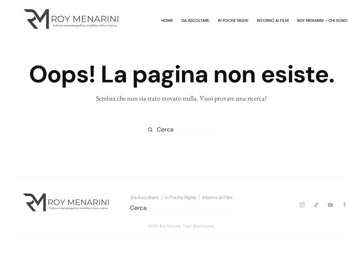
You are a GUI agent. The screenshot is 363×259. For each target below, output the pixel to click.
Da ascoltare (195, 20)
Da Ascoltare (145, 197)
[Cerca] (181, 129)
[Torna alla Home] (72, 21)
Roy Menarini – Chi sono (322, 20)
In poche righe (233, 20)
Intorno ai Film (217, 197)
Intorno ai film (273, 20)
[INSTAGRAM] (302, 204)
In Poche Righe (180, 197)
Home (167, 20)
